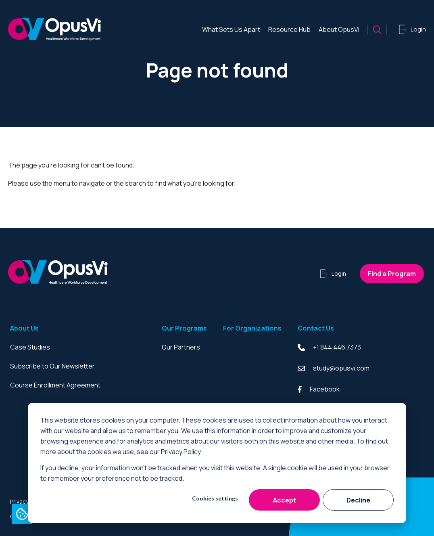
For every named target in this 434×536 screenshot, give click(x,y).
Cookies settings (215, 498)
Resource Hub (289, 29)
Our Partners (181, 347)
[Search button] (377, 30)
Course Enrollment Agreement (55, 385)
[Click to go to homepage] (54, 29)
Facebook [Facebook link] (319, 389)
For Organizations (252, 328)
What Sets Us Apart (231, 29)
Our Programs (184, 328)
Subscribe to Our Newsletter (52, 366)
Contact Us (316, 328)
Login (333, 273)
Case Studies (30, 347)
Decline (358, 500)
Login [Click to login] (412, 29)
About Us (24, 328)
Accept (284, 500)
